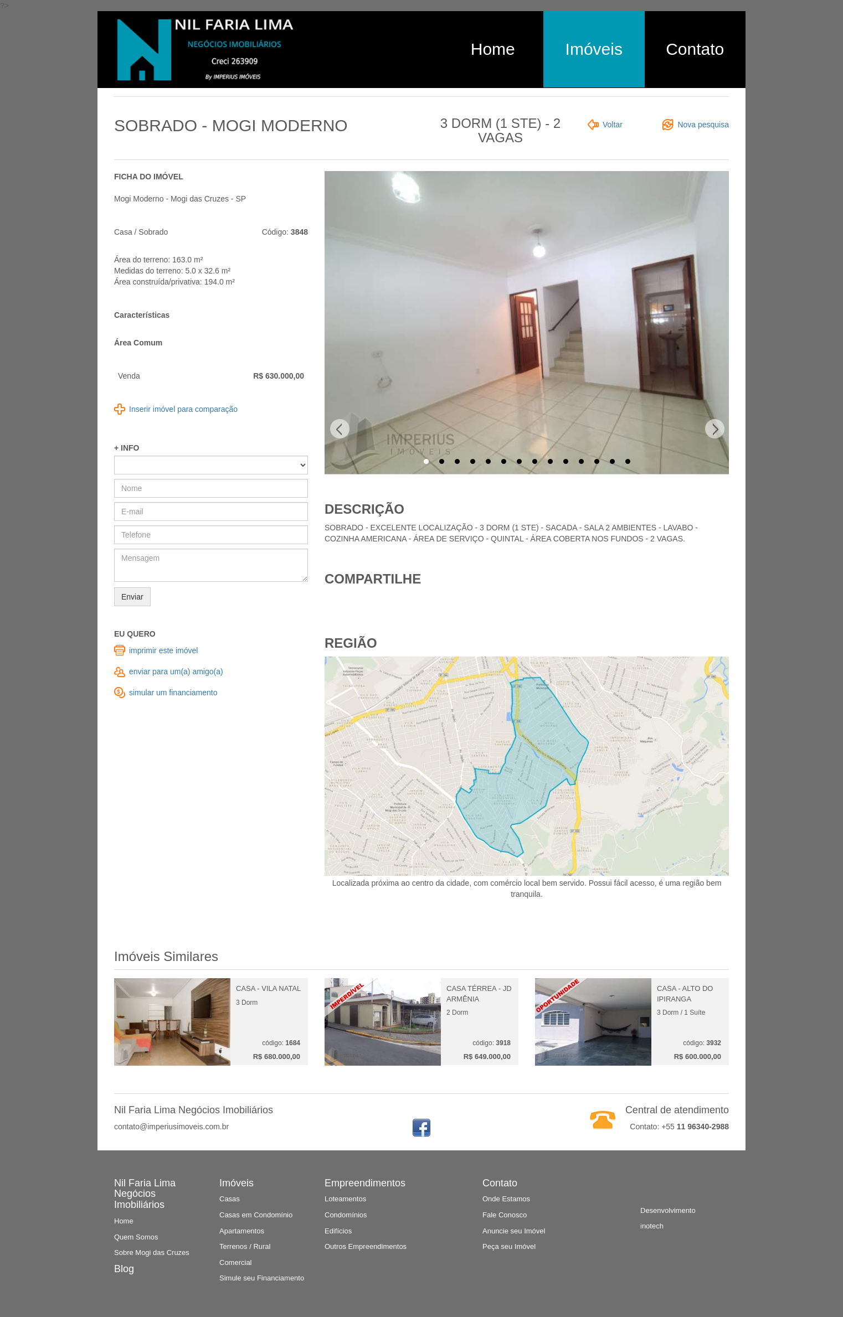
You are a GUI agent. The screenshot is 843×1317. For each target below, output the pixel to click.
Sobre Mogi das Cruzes (151, 1252)
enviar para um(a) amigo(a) (176, 671)
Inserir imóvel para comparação (183, 409)
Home (493, 49)
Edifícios (338, 1231)
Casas (229, 1199)
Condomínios (346, 1215)
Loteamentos (345, 1199)
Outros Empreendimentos (366, 1246)
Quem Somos (136, 1237)
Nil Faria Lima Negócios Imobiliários (145, 1194)
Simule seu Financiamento (261, 1278)
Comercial (235, 1262)
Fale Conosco (504, 1215)
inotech (652, 1226)
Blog (124, 1268)
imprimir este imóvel (163, 650)
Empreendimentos (365, 1183)
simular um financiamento (173, 692)
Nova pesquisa (703, 124)
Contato (695, 49)
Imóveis (594, 49)
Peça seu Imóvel (509, 1246)
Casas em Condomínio (255, 1215)
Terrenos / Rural (244, 1246)
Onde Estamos (506, 1199)
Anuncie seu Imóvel (513, 1231)
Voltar (613, 124)
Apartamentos (241, 1231)
